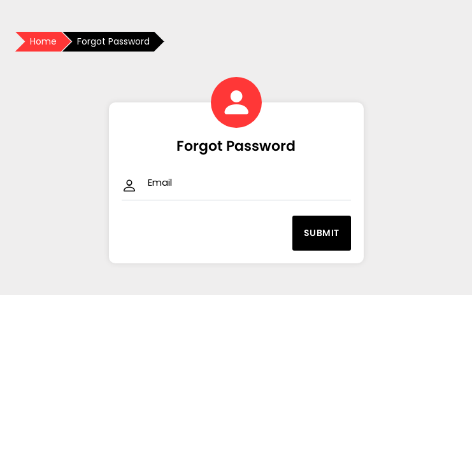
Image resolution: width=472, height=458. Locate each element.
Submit (322, 232)
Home (43, 41)
